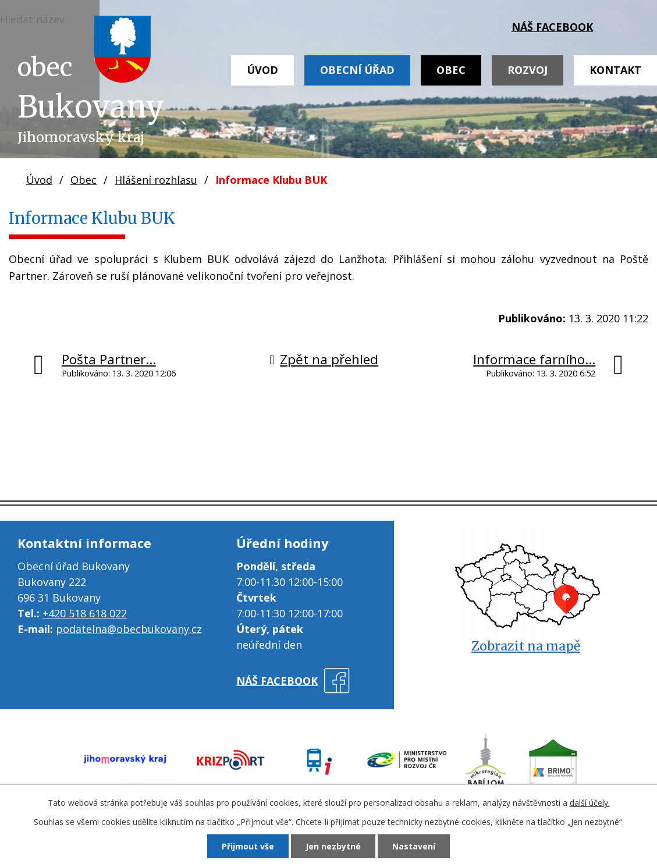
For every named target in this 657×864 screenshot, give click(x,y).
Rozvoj (527, 70)
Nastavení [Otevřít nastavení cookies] (413, 846)
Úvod (262, 70)
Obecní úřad (357, 70)
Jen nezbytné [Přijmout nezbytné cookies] (333, 846)
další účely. (590, 802)
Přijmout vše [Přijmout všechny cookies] (248, 846)
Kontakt (615, 70)
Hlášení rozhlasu (156, 180)
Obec (451, 70)
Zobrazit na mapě (525, 646)
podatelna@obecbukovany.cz (129, 629)
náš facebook (552, 27)
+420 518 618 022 (84, 613)
